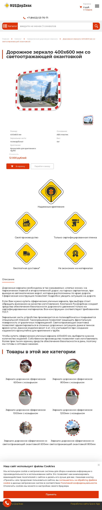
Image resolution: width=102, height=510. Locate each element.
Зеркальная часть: (18, 138)
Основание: (62, 131)
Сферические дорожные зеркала (42, 39)
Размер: (13, 131)
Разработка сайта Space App (85, 503)
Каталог (18, 39)
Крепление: (15, 145)
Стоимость (13, 154)
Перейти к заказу (42, 166)
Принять (51, 494)
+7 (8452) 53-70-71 (37, 17)
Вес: (59, 138)
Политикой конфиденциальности (79, 483)
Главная (5, 39)
